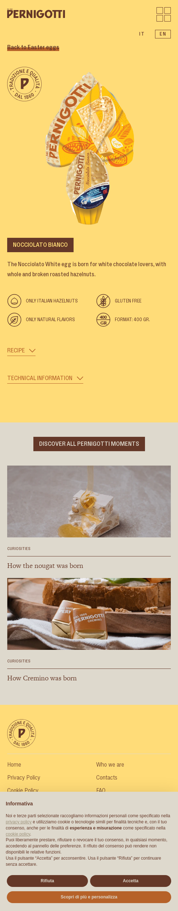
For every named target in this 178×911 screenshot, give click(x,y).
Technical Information (45, 378)
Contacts (106, 777)
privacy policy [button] (19, 821)
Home (14, 765)
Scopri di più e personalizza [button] (89, 897)
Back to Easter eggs (33, 47)
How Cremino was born (42, 678)
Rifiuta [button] (47, 880)
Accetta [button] (130, 880)
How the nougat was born (45, 565)
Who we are (110, 765)
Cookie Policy (22, 790)
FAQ (101, 790)
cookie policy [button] (18, 834)
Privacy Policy (23, 777)
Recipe (21, 350)
